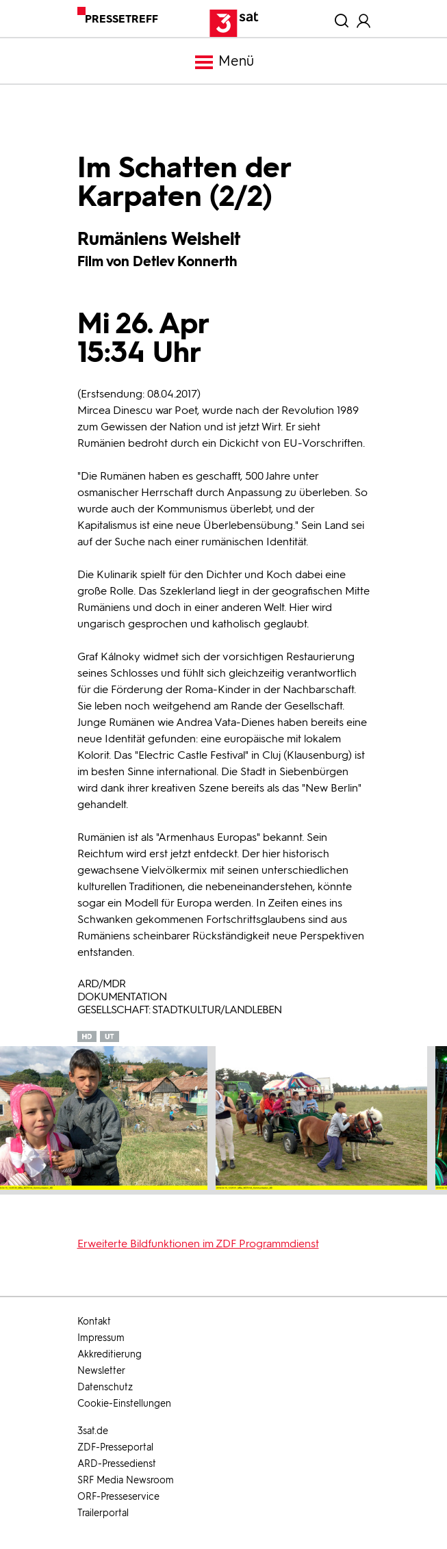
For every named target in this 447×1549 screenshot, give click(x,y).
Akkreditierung (109, 1354)
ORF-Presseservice (118, 1496)
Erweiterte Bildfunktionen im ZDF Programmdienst (198, 1243)
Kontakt (94, 1321)
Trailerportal (103, 1513)
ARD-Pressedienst (116, 1464)
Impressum (101, 1338)
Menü (224, 62)
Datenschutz (105, 1387)
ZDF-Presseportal (115, 1447)
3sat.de (92, 1431)
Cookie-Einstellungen (124, 1403)
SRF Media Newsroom (125, 1480)
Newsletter (101, 1371)
